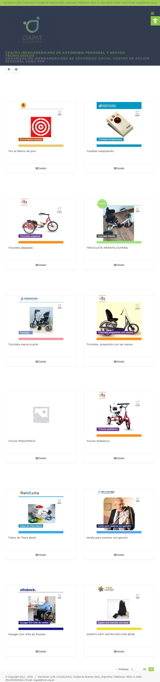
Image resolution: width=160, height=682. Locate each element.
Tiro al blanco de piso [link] (22, 151)
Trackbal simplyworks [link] (100, 151)
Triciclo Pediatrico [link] (98, 441)
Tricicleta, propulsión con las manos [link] (110, 344)
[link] (155, 20)
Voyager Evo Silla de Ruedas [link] (27, 634)
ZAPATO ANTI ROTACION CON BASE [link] (111, 634)
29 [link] (144, 669)
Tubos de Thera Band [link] (22, 537)
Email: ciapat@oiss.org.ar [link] (142, 2)
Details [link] (42, 168)
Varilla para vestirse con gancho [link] (107, 537)
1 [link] (132, 669)
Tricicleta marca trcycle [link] (23, 344)
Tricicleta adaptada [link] (20, 247)
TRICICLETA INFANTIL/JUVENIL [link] (108, 247)
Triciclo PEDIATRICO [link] (21, 441)
